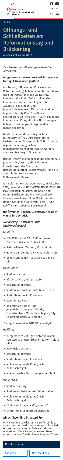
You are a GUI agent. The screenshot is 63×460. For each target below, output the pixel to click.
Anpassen (10, 453)
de (51, 8)
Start (8, 22)
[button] (57, 14)
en (57, 8)
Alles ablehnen (40, 453)
